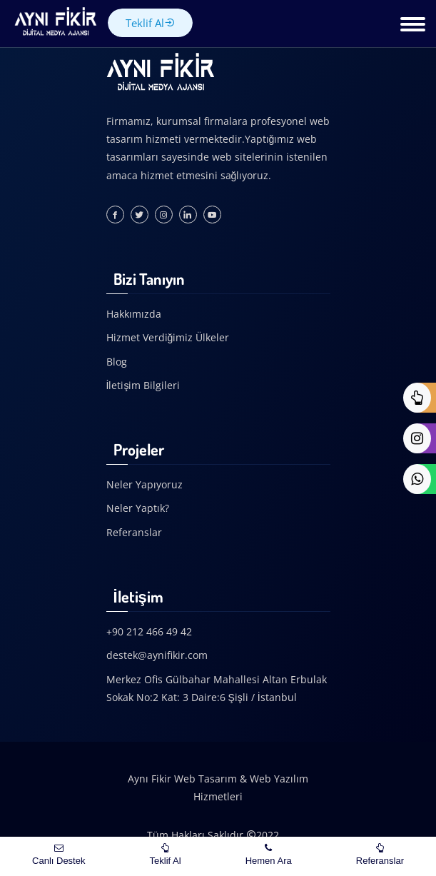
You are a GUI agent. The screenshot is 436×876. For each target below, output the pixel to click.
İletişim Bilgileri (143, 385)
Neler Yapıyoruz (144, 484)
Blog (116, 361)
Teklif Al (150, 23)
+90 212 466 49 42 (149, 631)
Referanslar (134, 532)
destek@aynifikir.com (157, 655)
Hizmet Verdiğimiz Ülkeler (168, 337)
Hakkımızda (133, 314)
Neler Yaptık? (137, 508)
